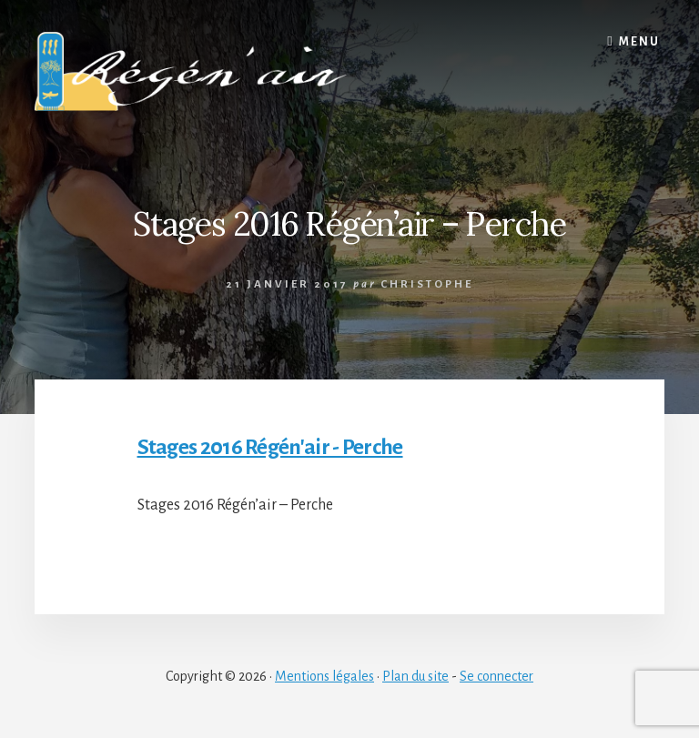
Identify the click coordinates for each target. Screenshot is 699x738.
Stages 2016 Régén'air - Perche (270, 447)
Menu (639, 41)
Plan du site (415, 676)
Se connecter (496, 676)
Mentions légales (324, 676)
